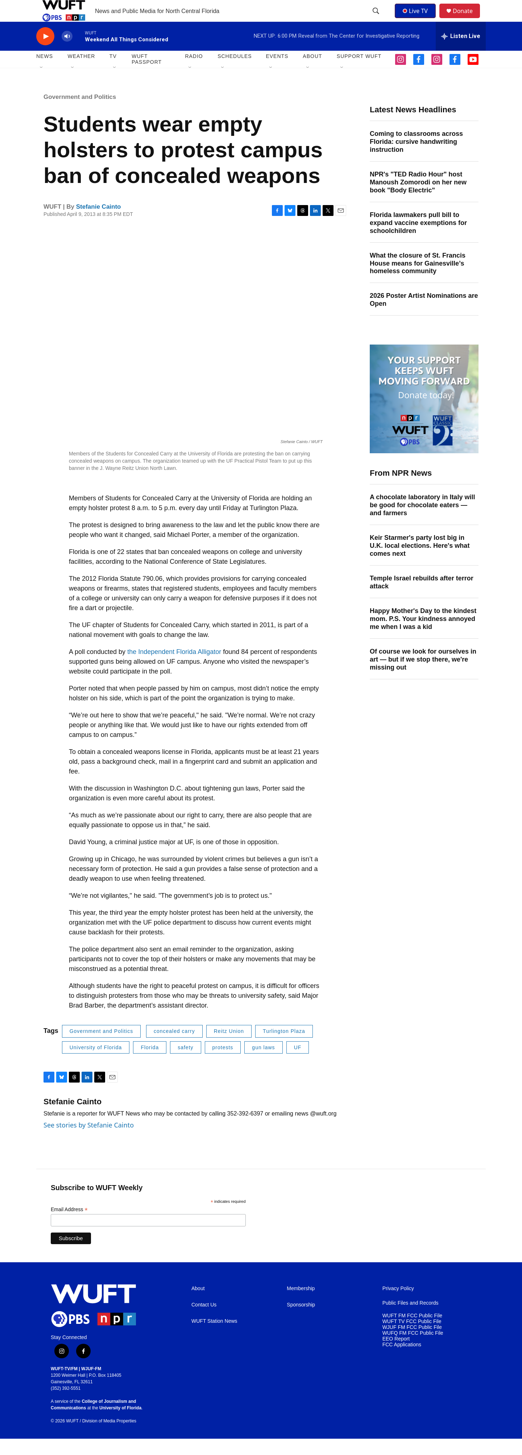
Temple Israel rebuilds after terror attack (421, 598)
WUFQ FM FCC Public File (412, 1349)
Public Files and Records (410, 1319)
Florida (150, 1064)
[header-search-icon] (377, 19)
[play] (45, 53)
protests (222, 1064)
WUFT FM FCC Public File (412, 1332)
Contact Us (203, 1321)
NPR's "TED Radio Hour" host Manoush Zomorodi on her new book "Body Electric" (418, 198)
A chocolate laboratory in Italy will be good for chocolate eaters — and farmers (422, 521)
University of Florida (96, 1064)
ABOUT (312, 72)
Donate (467, 19)
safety (185, 1064)
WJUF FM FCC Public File (412, 1343)
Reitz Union (229, 1047)
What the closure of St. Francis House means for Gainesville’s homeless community (417, 279)
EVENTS (277, 72)
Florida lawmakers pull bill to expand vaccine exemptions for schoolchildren (418, 239)
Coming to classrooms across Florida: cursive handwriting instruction (416, 158)
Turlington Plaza (284, 1047)
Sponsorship (301, 1321)
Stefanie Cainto (98, 223)
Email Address (69, 1225)
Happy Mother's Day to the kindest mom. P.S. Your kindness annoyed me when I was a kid (423, 635)
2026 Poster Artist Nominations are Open (424, 316)
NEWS (44, 72)
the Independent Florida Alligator (174, 668)
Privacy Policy (398, 1305)
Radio (194, 72)
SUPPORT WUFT (359, 72)
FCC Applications (401, 1361)
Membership (301, 1305)
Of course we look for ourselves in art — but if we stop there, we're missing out (423, 675)
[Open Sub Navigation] (42, 84)
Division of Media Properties (109, 1437)
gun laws (263, 1064)
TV (113, 72)
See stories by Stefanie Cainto (89, 1141)
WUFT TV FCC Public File (412, 1338)
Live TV (417, 18)
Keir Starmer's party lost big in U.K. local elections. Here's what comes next (419, 562)
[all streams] (461, 52)
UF (298, 1064)
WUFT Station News (214, 1337)
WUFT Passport (147, 75)
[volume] (67, 53)
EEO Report (396, 1355)
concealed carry (174, 1047)
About (198, 1305)
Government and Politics (80, 113)
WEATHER (81, 72)
